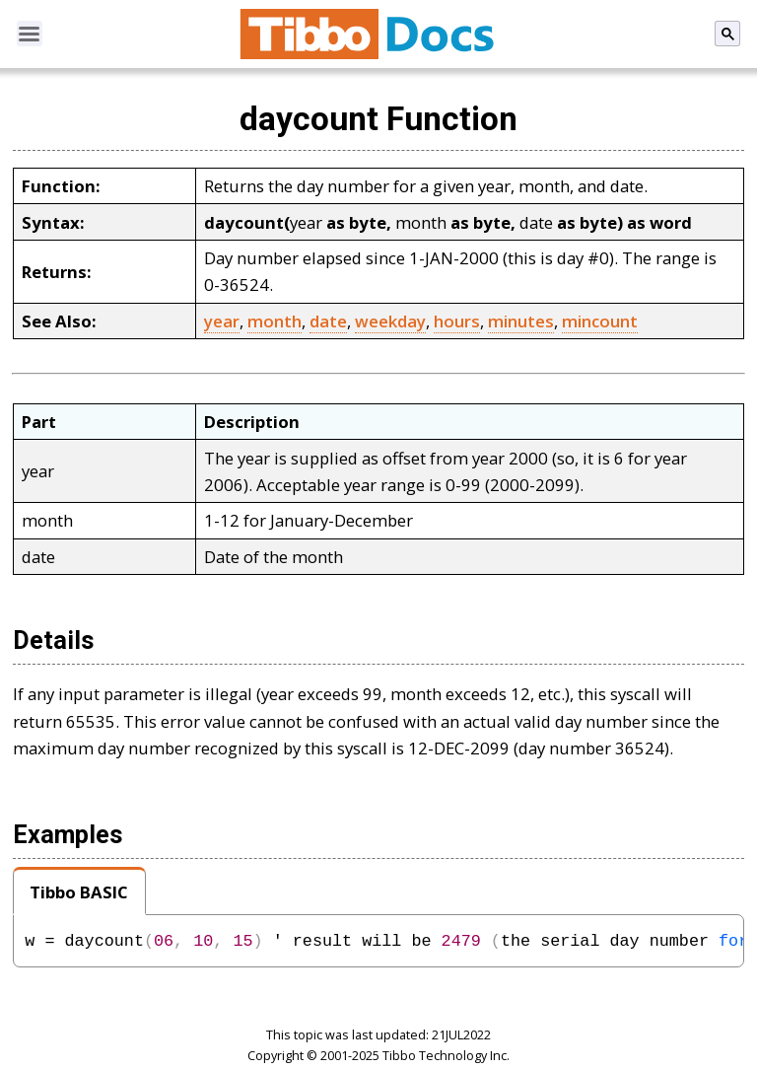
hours (457, 321)
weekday (390, 321)
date (328, 321)
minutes (521, 321)
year (222, 321)
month (274, 321)
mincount (600, 321)
